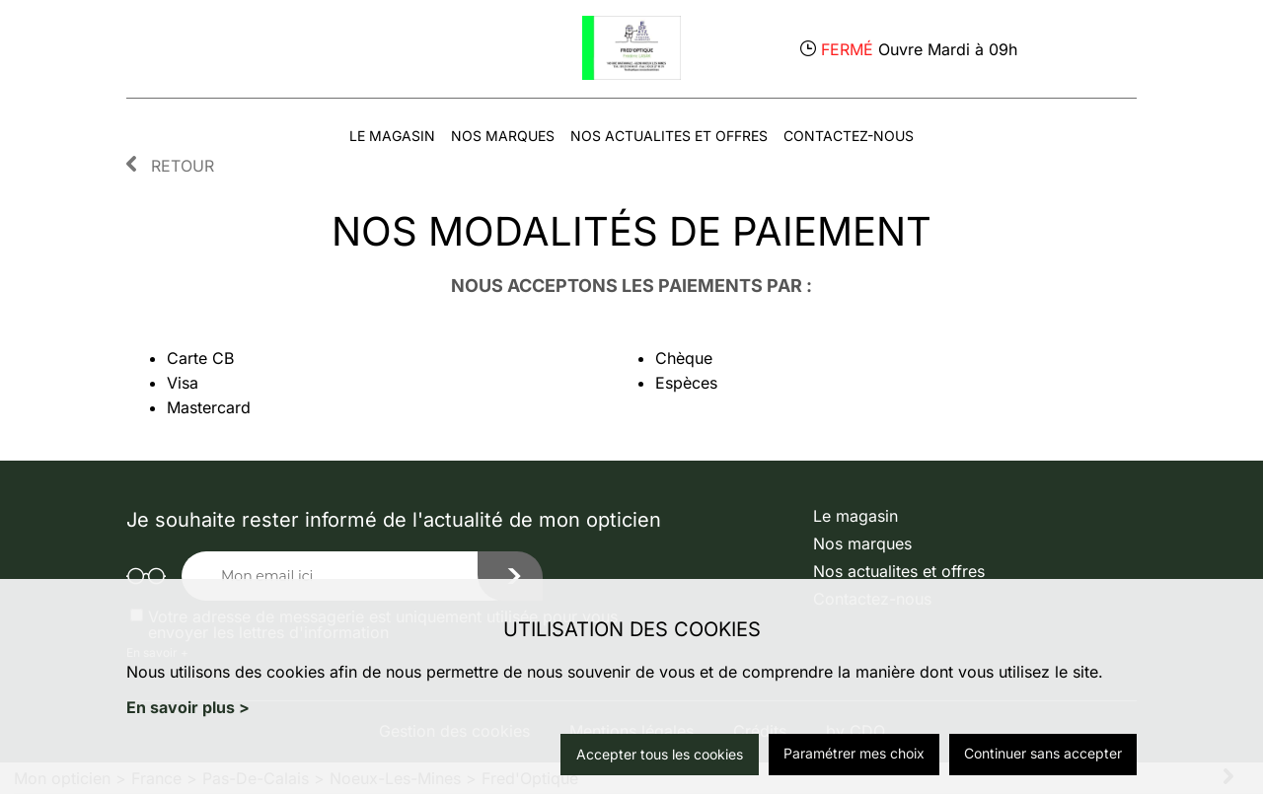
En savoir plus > (188, 707)
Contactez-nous (848, 135)
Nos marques (503, 135)
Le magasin (392, 135)
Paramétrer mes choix (854, 753)
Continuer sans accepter (1043, 753)
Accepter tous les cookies (659, 754)
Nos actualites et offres (669, 135)
